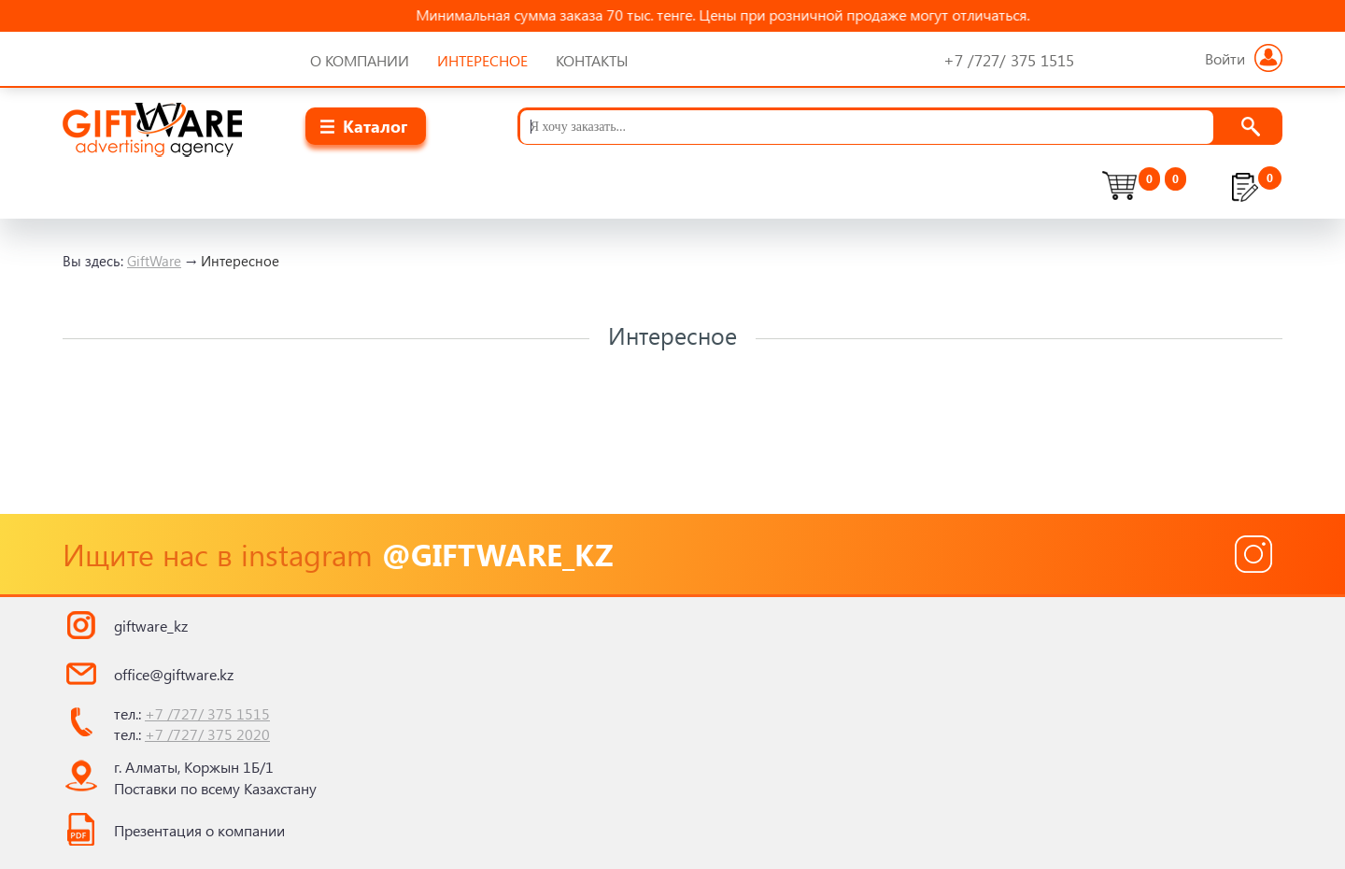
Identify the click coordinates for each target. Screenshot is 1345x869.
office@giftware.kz (174, 674)
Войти (1243, 59)
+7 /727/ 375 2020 (207, 734)
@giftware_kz (497, 554)
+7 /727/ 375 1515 (207, 713)
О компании (359, 60)
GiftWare (154, 260)
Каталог (375, 125)
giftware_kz (151, 625)
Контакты (592, 60)
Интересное (482, 60)
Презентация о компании (199, 830)
